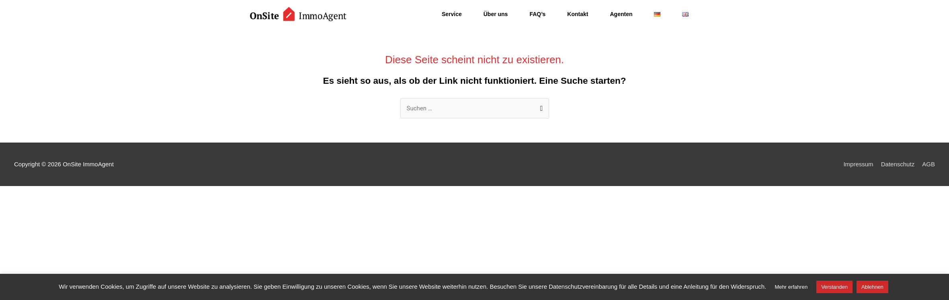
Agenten (621, 14)
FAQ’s (537, 14)
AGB (928, 164)
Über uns (496, 14)
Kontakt (577, 14)
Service (452, 14)
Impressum (858, 164)
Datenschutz (897, 164)
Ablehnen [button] (872, 287)
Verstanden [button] (834, 287)
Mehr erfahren (791, 287)
